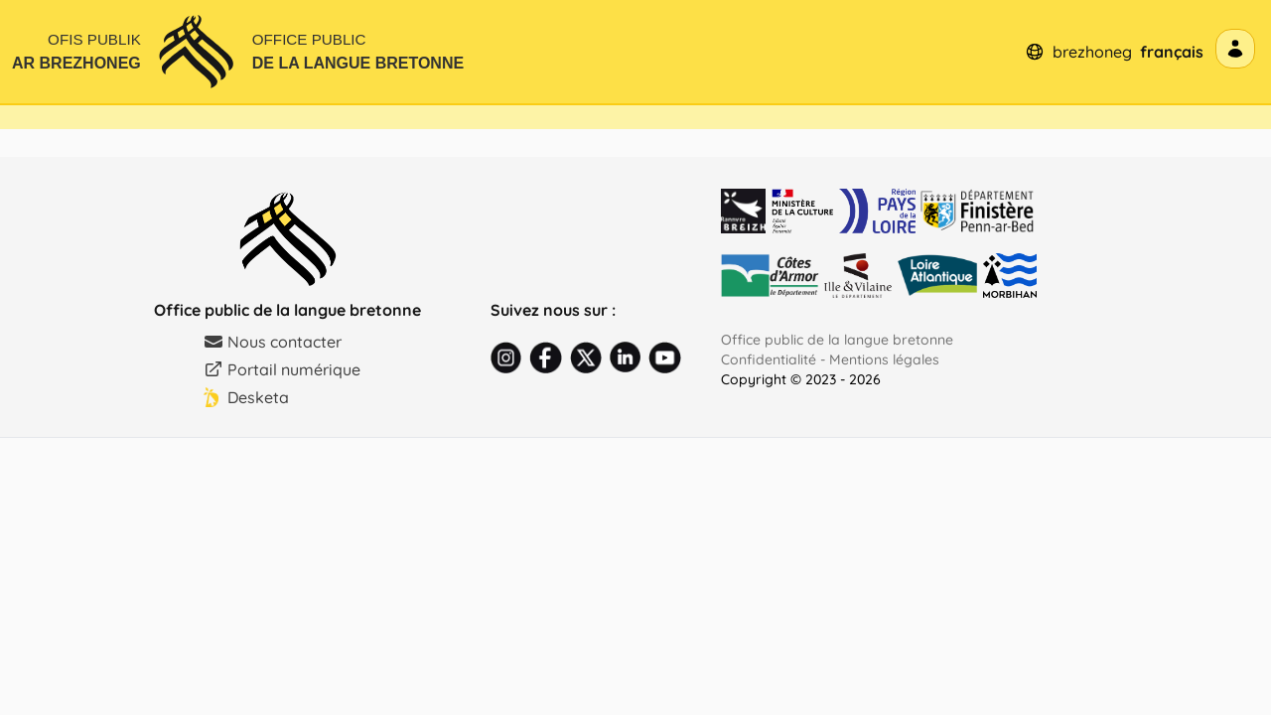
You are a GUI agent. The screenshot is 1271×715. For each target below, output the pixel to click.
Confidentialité (768, 359)
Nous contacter (273, 342)
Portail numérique (282, 369)
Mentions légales (884, 359)
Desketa (246, 397)
